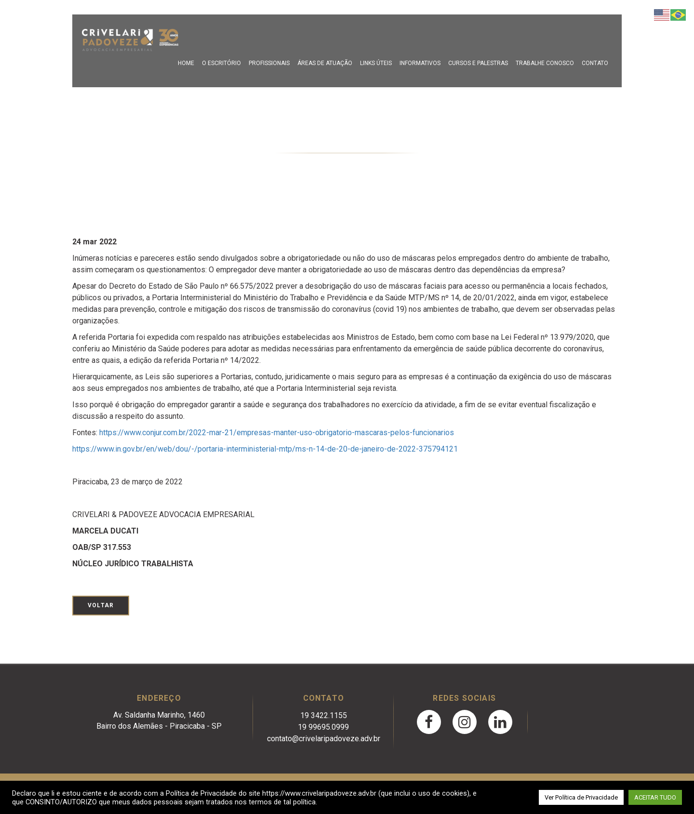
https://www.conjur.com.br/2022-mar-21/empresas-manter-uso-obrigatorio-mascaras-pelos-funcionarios (276, 432)
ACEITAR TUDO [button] (655, 797)
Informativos (420, 63)
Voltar (101, 605)
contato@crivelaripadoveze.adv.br (323, 738)
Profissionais (269, 63)
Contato (595, 63)
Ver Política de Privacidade (581, 797)
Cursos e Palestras (478, 63)
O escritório (221, 63)
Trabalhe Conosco (545, 63)
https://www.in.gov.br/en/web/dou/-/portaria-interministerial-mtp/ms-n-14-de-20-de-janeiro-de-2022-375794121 (265, 449)
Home (186, 63)
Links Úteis (376, 63)
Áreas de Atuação (324, 63)
